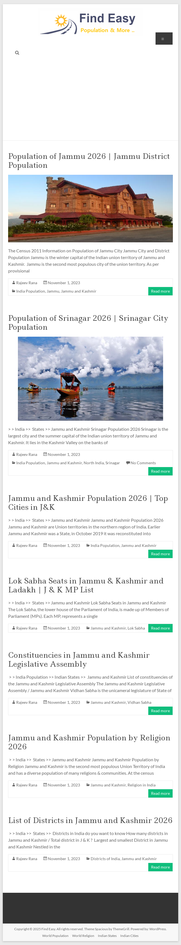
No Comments (143, 462)
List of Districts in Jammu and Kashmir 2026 (90, 820)
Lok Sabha (136, 628)
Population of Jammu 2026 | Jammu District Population (89, 160)
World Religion (83, 936)
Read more (160, 291)
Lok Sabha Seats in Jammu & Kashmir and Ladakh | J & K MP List (85, 585)
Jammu (53, 291)
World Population (55, 936)
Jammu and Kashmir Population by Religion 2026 (89, 742)
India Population (30, 291)
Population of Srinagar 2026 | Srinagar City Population (88, 322)
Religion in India (142, 785)
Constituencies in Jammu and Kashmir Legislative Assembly (79, 659)
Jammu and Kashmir (79, 291)
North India (94, 462)
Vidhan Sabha (139, 702)
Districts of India (105, 858)
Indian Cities (129, 936)
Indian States (107, 936)
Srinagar (112, 462)
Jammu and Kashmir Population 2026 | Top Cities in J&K (88, 502)
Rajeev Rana (26, 282)
